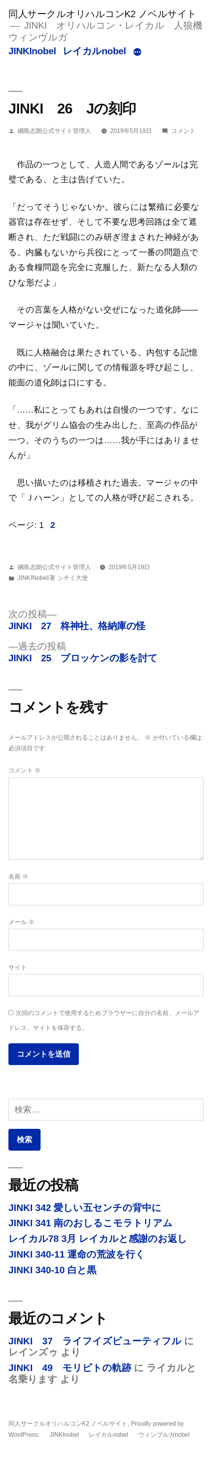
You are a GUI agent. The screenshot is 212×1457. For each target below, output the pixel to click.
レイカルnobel (94, 51)
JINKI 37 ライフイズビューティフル (94, 1341)
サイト (17, 967)
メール (21, 922)
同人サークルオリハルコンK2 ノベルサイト (102, 14)
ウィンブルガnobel (163, 1434)
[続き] (137, 52)
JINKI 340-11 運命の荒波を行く (76, 1254)
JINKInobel (32, 51)
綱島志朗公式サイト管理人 (54, 131)
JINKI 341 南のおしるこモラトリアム (90, 1223)
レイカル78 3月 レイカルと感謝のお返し (97, 1239)
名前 (18, 876)
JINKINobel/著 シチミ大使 (53, 578)
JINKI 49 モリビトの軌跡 (69, 1368)
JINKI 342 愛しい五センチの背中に (84, 1208)
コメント (183, 131)
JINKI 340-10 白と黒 (52, 1270)
